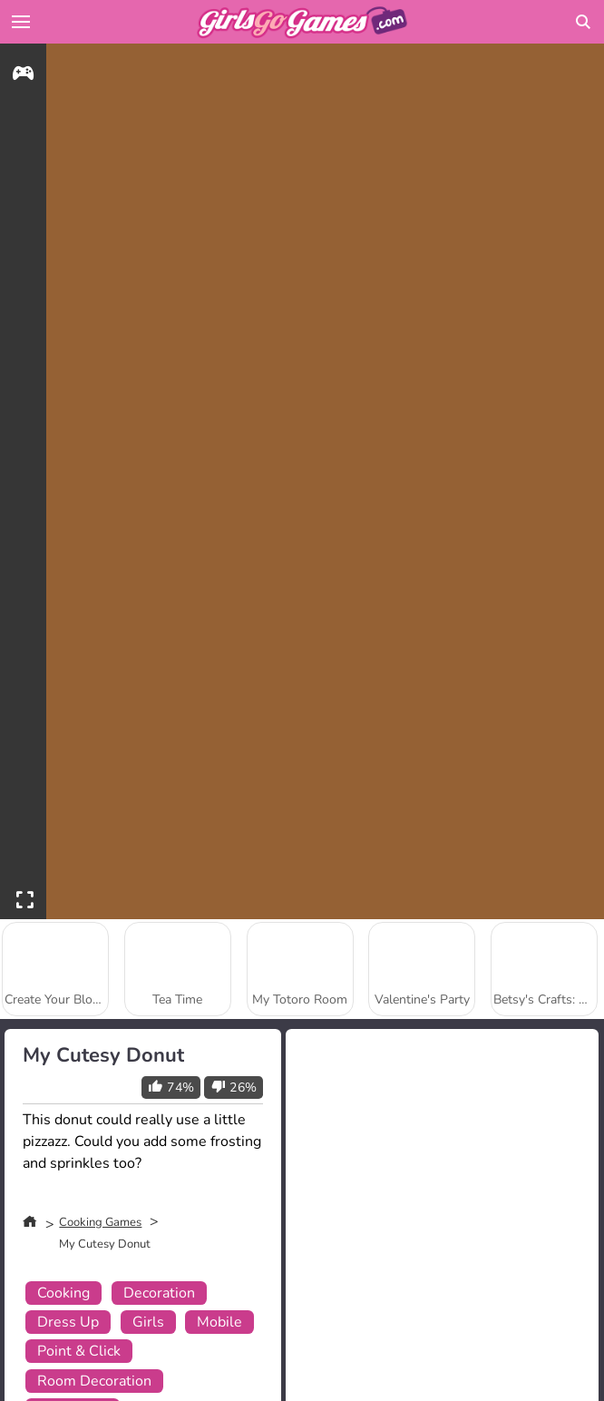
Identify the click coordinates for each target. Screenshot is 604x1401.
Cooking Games (100, 1222)
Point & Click (79, 1351)
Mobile (219, 1322)
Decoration (159, 1293)
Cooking (63, 1293)
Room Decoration (94, 1381)
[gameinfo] (23, 75)
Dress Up (68, 1322)
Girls (148, 1322)
